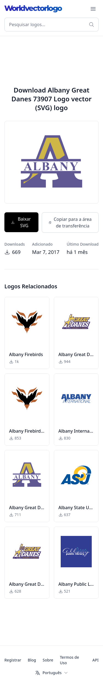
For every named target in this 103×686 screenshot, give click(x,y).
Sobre (48, 660)
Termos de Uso (69, 660)
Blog (32, 660)
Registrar (12, 660)
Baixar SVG (21, 222)
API (95, 660)
